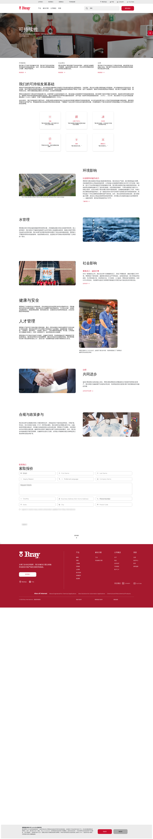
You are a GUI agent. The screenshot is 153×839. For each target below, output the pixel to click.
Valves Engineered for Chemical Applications (62, 595)
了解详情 (85, 201)
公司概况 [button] (53, 8)
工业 (96, 558)
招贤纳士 (61, 2)
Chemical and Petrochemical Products (119, 595)
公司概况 (117, 554)
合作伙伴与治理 (87, 391)
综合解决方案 (98, 561)
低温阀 (78, 579)
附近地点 (103, 2)
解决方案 (98, 554)
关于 (115, 558)
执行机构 (78, 573)
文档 (134, 558)
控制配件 (78, 576)
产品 (77, 554)
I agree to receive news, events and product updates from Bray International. (47, 509)
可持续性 (116, 567)
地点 (115, 561)
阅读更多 (21, 72)
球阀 (77, 561)
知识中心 (135, 561)
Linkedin (122, 585)
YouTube (130, 2)
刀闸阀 (78, 564)
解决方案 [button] (46, 8)
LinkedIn (120, 2)
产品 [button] (39, 8)
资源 (135, 554)
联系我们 (50, 2)
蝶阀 (77, 558)
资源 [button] (59, 8)
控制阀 (78, 567)
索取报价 (128, 8)
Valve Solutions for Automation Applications (91, 595)
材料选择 (135, 567)
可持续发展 (72, 2)
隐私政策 (33, 834)
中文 (112, 2)
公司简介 (40, 2)
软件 (134, 564)
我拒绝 (120, 831)
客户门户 (116, 570)
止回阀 (78, 570)
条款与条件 (79, 601)
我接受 (105, 831)
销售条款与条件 (99, 601)
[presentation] (34, 517)
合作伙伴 (85, 283)
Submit (26, 525)
